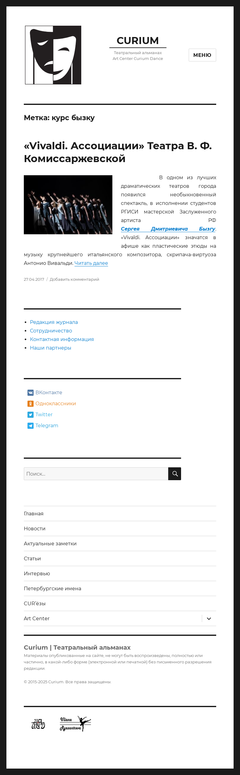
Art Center (36, 618)
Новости (34, 529)
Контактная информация (62, 339)
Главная (34, 514)
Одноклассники (51, 404)
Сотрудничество (51, 331)
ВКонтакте (44, 393)
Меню (202, 55)
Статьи (32, 559)
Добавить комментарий (74, 279)
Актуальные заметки (50, 544)
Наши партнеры (50, 348)
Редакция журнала (54, 322)
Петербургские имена (52, 588)
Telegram (42, 426)
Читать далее (91, 263)
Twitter (40, 415)
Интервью (37, 574)
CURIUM (138, 40)
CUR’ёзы (35, 603)
